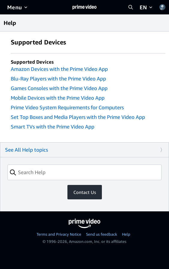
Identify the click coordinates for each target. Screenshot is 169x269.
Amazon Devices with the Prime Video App (59, 69)
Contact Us (84, 192)
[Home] (84, 7)
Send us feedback (101, 234)
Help (126, 234)
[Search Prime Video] (130, 7)
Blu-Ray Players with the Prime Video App (58, 78)
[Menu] (17, 7)
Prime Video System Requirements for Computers (67, 107)
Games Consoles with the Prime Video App (59, 88)
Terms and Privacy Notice (59, 234)
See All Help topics (26, 150)
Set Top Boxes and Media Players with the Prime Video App (78, 117)
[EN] (146, 7)
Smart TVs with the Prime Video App (52, 126)
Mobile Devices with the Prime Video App (58, 98)
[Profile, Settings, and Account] (162, 7)
